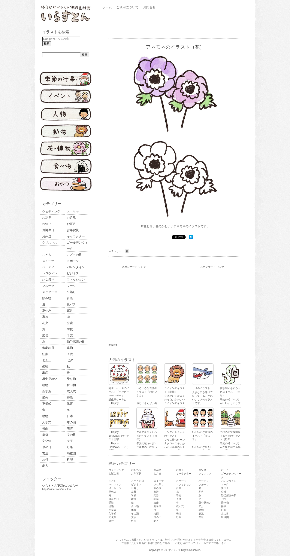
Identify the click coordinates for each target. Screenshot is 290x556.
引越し (71, 292)
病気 (45, 434)
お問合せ (149, 7)
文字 (70, 441)
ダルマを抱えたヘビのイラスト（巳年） (146, 436)
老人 (45, 465)
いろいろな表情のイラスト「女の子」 (202, 436)
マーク (71, 285)
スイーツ (48, 261)
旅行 (45, 459)
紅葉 (45, 354)
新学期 (46, 391)
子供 (70, 354)
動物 (45, 416)
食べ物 (71, 385)
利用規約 (154, 543)
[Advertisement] (176, 24)
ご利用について (127, 7)
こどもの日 (74, 254)
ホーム (107, 7)
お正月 (71, 224)
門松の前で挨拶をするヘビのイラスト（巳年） (230, 436)
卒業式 (46, 403)
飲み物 (46, 298)
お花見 (46, 217)
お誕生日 (48, 230)
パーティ (48, 267)
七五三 (46, 360)
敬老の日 (48, 347)
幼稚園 (71, 453)
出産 (45, 372)
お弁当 (46, 236)
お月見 (71, 217)
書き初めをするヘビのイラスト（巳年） (230, 392)
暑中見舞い (49, 379)
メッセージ (49, 292)
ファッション (76, 279)
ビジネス (73, 273)
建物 (70, 347)
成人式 (71, 391)
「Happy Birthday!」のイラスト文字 (119, 436)
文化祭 (46, 441)
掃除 (70, 397)
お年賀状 (73, 230)
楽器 (45, 335)
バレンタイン (76, 267)
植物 (45, 385)
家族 (45, 316)
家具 (70, 310)
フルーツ (48, 285)
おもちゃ (73, 211)
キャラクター (76, 236)
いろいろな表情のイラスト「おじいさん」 (146, 392)
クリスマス (49, 242)
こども (46, 254)
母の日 (46, 447)
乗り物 (71, 379)
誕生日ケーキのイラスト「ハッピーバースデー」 (119, 392)
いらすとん (169, 550)
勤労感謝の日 (76, 341)
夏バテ (71, 304)
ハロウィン (49, 273)
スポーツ (73, 261)
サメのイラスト (201, 388)
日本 (70, 416)
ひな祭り (48, 279)
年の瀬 (71, 422)
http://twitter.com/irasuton (56, 489)
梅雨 (45, 428)
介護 (70, 323)
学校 (70, 329)
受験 (45, 366)
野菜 (70, 447)
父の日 (71, 434)
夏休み (46, 310)
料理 (70, 459)
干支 (70, 335)
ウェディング (51, 211)
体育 (70, 403)
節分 (45, 397)
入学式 (46, 422)
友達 (45, 453)
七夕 (70, 360)
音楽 (70, 298)
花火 (45, 323)
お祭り (46, 224)
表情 (70, 428)
